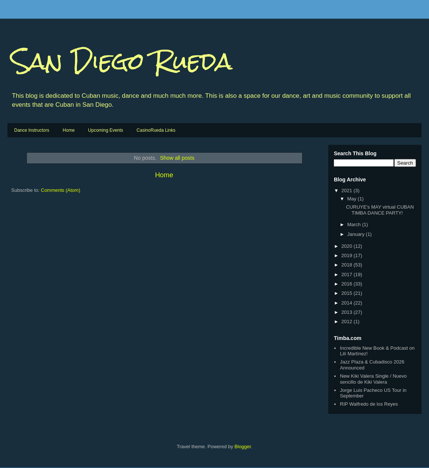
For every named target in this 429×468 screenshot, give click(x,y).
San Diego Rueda (121, 61)
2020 (347, 246)
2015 (347, 293)
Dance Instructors (31, 130)
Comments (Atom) (60, 190)
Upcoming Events (105, 130)
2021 (347, 190)
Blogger (243, 446)
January (356, 234)
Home (69, 130)
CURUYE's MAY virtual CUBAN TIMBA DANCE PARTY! (380, 210)
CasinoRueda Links (156, 130)
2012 (347, 321)
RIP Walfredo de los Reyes (369, 404)
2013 (347, 312)
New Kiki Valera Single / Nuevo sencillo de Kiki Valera (373, 379)
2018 (347, 265)
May (352, 199)
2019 (347, 255)
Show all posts (177, 158)
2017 (347, 274)
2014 (347, 303)
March (354, 224)
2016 (347, 284)
